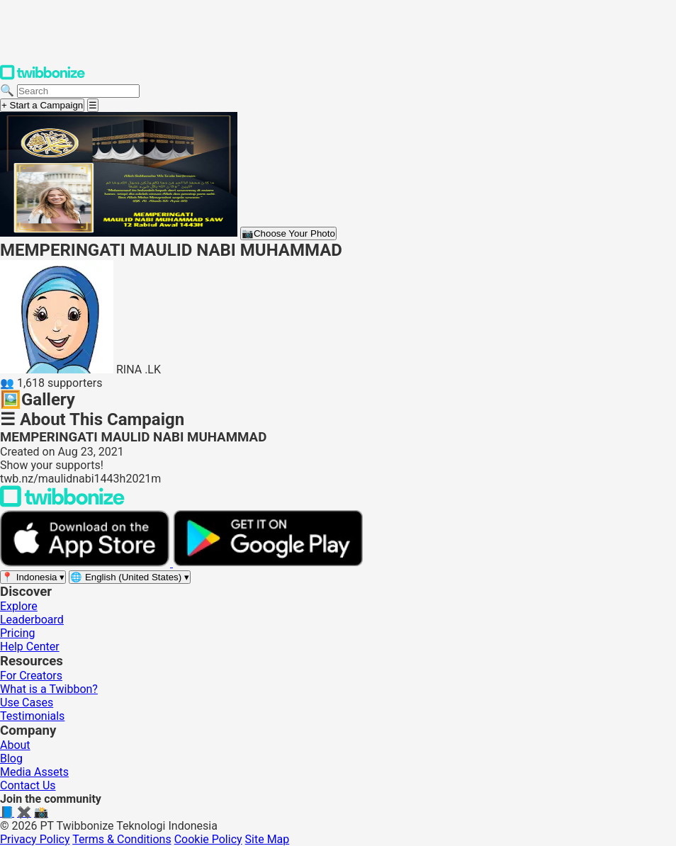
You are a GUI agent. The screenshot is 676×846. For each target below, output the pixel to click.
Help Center (30, 646)
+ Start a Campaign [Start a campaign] (42, 105)
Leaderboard (32, 619)
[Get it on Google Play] (268, 563)
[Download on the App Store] (86, 563)
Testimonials (32, 716)
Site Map (267, 839)
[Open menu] (92, 105)
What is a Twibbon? (49, 689)
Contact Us (28, 785)
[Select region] (33, 577)
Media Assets (34, 772)
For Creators (31, 675)
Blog (11, 758)
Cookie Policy (208, 839)
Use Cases (26, 702)
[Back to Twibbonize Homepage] (62, 503)
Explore (19, 606)
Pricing (17, 633)
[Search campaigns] (78, 91)
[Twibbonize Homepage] (42, 77)
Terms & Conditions (121, 839)
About (15, 745)
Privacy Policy (35, 839)
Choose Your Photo (288, 233)
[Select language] (130, 577)
